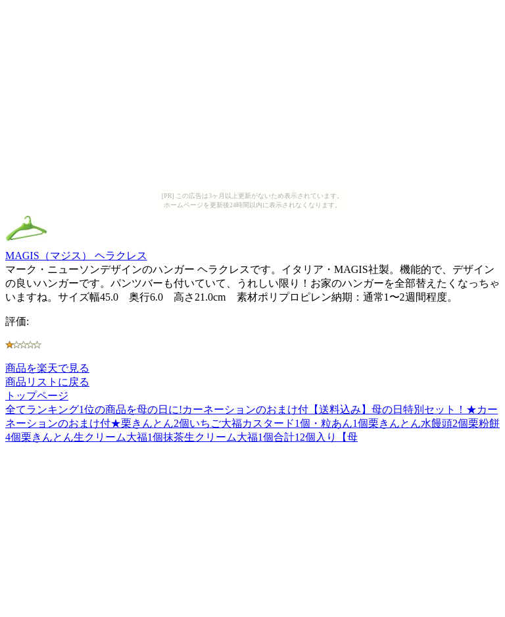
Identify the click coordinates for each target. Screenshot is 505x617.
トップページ (36, 395)
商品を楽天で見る (47, 368)
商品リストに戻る (47, 381)
